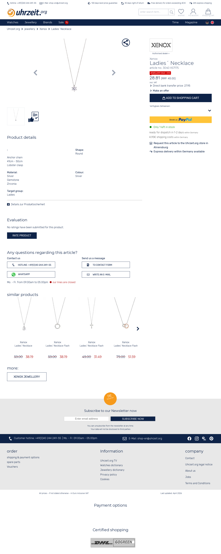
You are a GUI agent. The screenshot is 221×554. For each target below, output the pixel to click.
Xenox (23, 342)
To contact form (99, 264)
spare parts (13, 462)
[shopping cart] (208, 12)
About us (190, 471)
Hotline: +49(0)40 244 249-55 (23, 3)
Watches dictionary (111, 465)
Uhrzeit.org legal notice (198, 464)
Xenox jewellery (27, 376)
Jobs (188, 477)
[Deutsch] (207, 22)
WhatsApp (20, 274)
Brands (47, 22)
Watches (12, 22)
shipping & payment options (23, 457)
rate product (22, 235)
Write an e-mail (98, 274)
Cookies (104, 479)
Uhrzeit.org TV (108, 460)
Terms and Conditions (197, 483)
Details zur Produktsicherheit (28, 204)
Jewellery (31, 22)
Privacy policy (108, 474)
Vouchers (12, 467)
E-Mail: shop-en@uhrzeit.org (55, 3)
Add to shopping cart (182, 98)
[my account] (193, 12)
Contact (190, 458)
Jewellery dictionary (112, 470)
